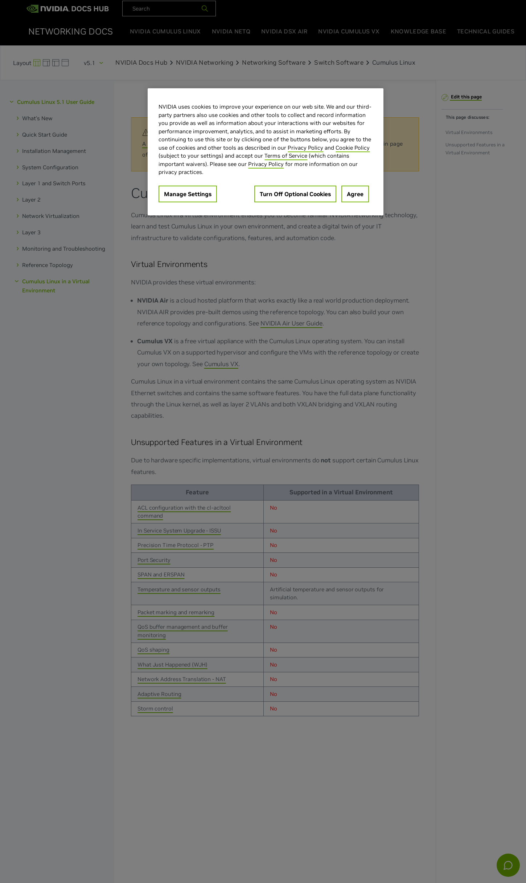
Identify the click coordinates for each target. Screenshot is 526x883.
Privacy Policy (305, 147)
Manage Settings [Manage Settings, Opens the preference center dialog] (187, 194)
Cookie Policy (353, 147)
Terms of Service (285, 155)
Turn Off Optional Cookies (295, 194)
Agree (355, 194)
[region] (265, 151)
